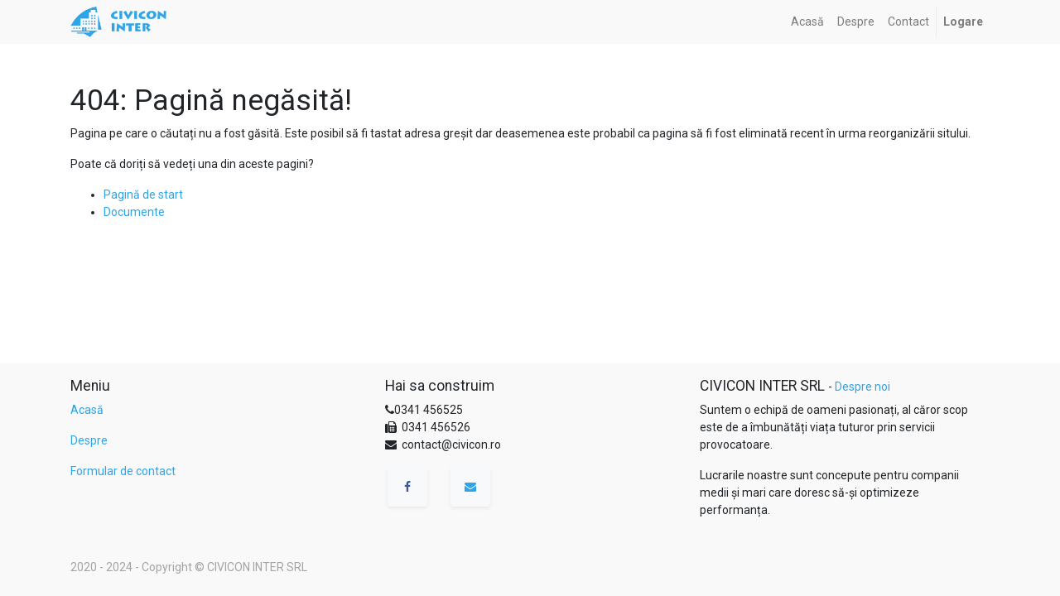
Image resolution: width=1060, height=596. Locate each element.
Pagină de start (143, 194)
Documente (134, 212)
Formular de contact (123, 471)
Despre (89, 440)
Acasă (87, 409)
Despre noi (862, 386)
